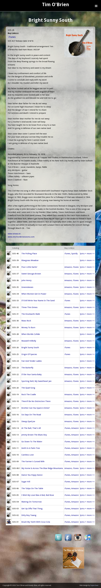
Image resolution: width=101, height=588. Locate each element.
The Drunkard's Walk (30, 314)
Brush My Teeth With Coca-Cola (35, 522)
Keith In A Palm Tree (30, 448)
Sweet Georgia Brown (31, 274)
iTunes (12, 37)
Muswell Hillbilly (28, 341)
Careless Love (27, 455)
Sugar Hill (25, 481)
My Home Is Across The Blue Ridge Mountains (42, 468)
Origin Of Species (29, 354)
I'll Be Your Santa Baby (31, 374)
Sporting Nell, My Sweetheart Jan (36, 381)
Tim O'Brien (55, 4)
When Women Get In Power (33, 294)
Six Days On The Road (31, 414)
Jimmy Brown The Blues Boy (34, 435)
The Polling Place (29, 253)
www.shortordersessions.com (21, 237)
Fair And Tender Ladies (31, 361)
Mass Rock (26, 321)
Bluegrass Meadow (29, 260)
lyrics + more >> (87, 253)
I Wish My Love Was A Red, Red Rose (37, 495)
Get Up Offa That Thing (31, 508)
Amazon (68, 267)
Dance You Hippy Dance (31, 475)
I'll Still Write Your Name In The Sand (38, 300)
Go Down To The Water (31, 441)
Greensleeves (27, 287)
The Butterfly (27, 367)
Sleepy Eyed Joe (28, 421)
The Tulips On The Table (32, 488)
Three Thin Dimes (29, 307)
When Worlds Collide (30, 334)
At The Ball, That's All (31, 428)
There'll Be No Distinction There (35, 401)
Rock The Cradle (28, 394)
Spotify (74, 253)
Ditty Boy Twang (28, 515)
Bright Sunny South (30, 347)
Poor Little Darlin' (29, 267)
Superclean (94, 585)
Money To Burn (28, 327)
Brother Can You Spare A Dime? (35, 408)
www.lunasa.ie (14, 234)
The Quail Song (28, 388)
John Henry (26, 280)
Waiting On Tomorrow (31, 502)
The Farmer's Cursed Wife (32, 461)
